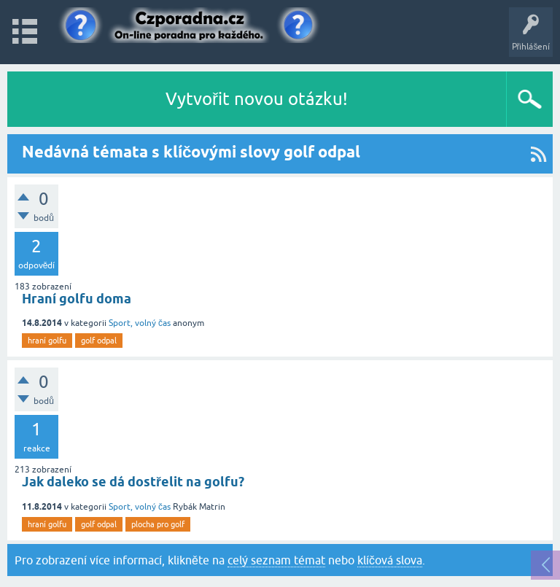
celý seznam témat (276, 560)
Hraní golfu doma (76, 298)
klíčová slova (389, 560)
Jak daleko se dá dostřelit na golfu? (133, 481)
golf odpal (99, 340)
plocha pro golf (157, 524)
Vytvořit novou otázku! (257, 99)
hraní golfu (47, 340)
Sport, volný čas (140, 323)
